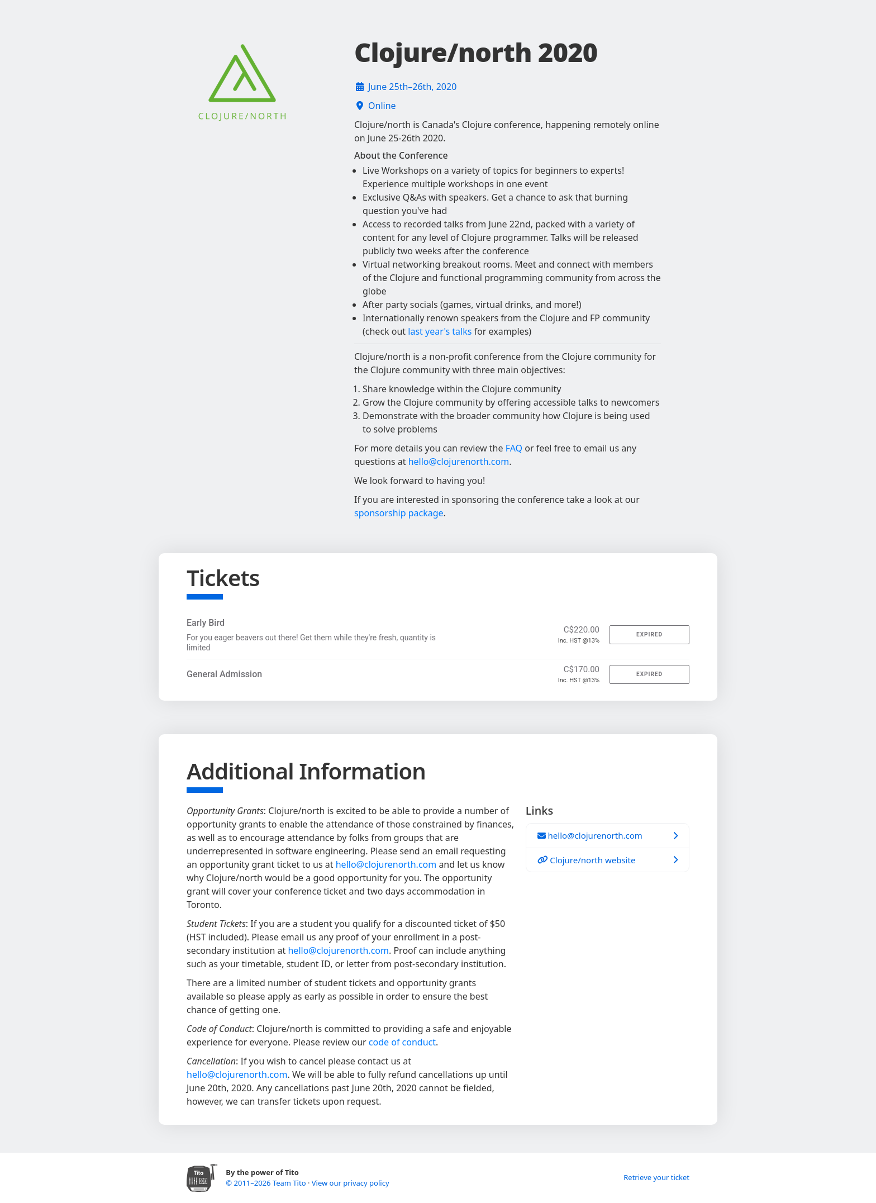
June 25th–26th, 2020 (412, 86)
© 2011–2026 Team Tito (267, 1183)
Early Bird (206, 622)
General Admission (224, 674)
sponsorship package (399, 513)
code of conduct (402, 1042)
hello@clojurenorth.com (459, 461)
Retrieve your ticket (656, 1177)
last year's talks (440, 331)
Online (382, 105)
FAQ (514, 448)
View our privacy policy (350, 1183)
